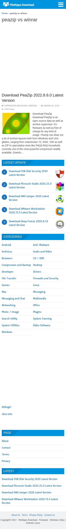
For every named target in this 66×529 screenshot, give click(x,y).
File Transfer (9, 278)
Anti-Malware (41, 245)
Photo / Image (10, 312)
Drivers (37, 271)
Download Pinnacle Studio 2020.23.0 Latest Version (31, 485)
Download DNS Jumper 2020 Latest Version (26, 492)
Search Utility (9, 318)
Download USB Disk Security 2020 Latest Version (29, 479)
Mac (4, 291)
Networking (8, 305)
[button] (60, 4)
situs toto (7, 414)
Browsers (7, 258)
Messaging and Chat (13, 298)
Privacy (6, 461)
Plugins (37, 312)
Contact (6, 447)
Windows (33, 106)
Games (6, 285)
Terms (5, 454)
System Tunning (42, 318)
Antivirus (7, 251)
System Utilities (10, 325)
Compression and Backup (15, 106)
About (5, 441)
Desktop (37, 265)
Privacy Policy (35, 515)
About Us (15, 515)
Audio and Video (42, 251)
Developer (7, 271)
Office (36, 305)
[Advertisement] (33, 58)
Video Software (41, 325)
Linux (36, 285)
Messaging (39, 291)
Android (6, 245)
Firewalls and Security (45, 278)
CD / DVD (38, 258)
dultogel (6, 407)
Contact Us (49, 515)
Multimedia (39, 298)
